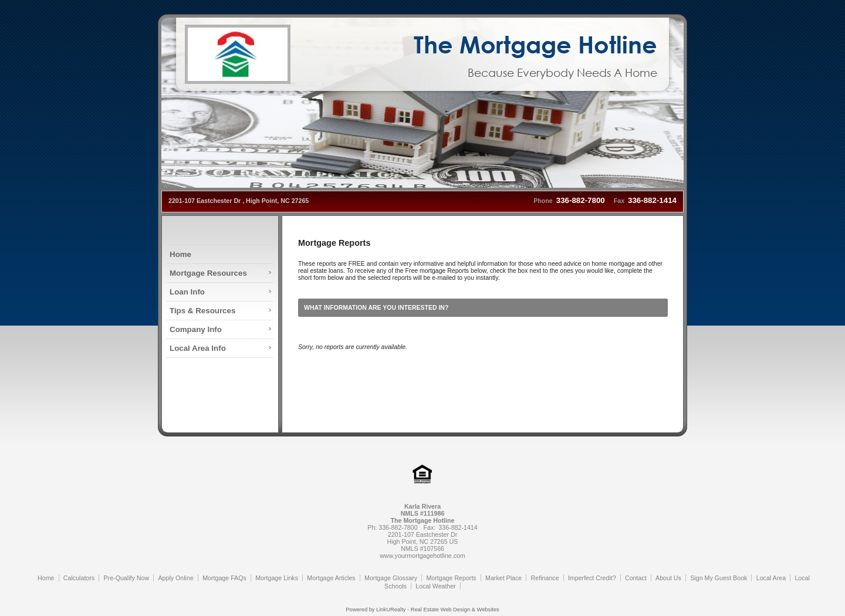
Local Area (771, 577)
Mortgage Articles (331, 577)
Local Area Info (198, 348)
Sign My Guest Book (718, 577)
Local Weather (435, 586)
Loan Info (187, 291)
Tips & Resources (202, 310)
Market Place (503, 577)
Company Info (196, 329)
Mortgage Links (276, 577)
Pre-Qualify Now (127, 577)
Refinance (545, 577)
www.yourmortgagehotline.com (422, 555)
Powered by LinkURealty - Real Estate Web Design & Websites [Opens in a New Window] (422, 609)
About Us (668, 577)
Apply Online (175, 577)
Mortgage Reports (451, 577)
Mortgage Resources (208, 273)
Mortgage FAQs (224, 577)
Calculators (78, 577)
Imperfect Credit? (592, 577)
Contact (636, 577)
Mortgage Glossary (390, 577)
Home (180, 254)
